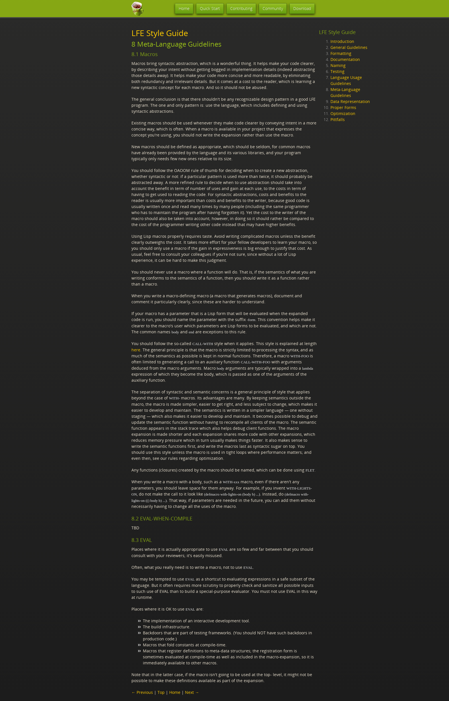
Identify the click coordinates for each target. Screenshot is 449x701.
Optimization (342, 113)
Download (302, 8)
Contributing (241, 8)
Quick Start (210, 8)
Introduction (342, 41)
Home (184, 8)
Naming (338, 65)
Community (273, 8)
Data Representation (350, 101)
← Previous (142, 692)
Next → (192, 692)
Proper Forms (343, 107)
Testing (337, 71)
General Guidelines (348, 47)
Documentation (345, 59)
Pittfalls (337, 119)
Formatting (340, 53)
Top (161, 692)
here (135, 350)
